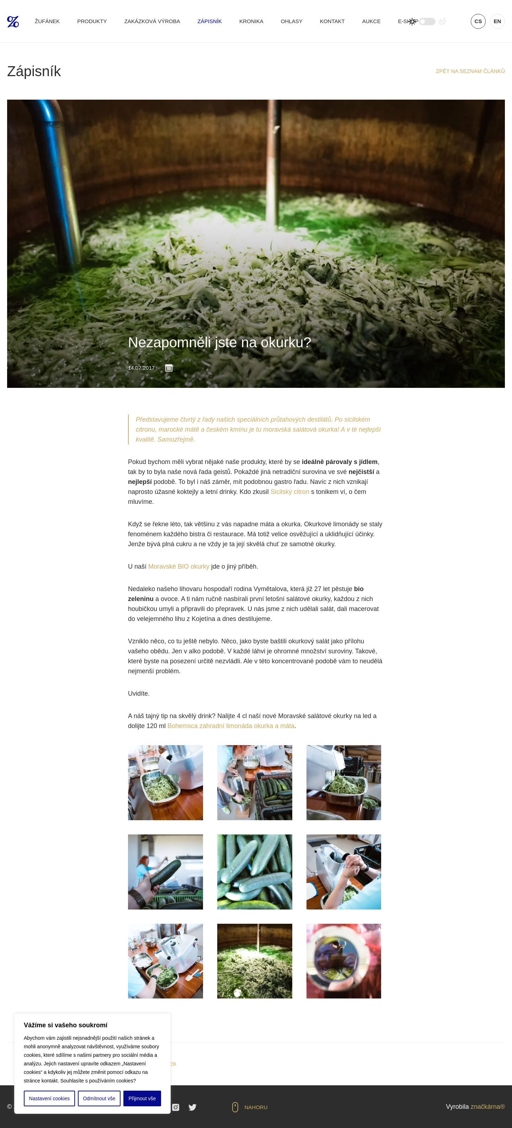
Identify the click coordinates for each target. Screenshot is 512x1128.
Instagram (175, 1107)
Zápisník (210, 21)
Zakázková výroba (152, 21)
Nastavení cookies (49, 1098)
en (497, 21)
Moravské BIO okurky (178, 566)
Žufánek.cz (13, 21)
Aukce (371, 21)
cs (478, 21)
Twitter (192, 1107)
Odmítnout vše (99, 1098)
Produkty (92, 21)
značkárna (485, 1106)
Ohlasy (292, 21)
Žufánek (47, 21)
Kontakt (332, 21)
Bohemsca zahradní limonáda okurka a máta (230, 725)
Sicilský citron (290, 491)
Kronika (251, 21)
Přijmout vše (142, 1098)
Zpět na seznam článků (470, 71)
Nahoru (256, 1107)
